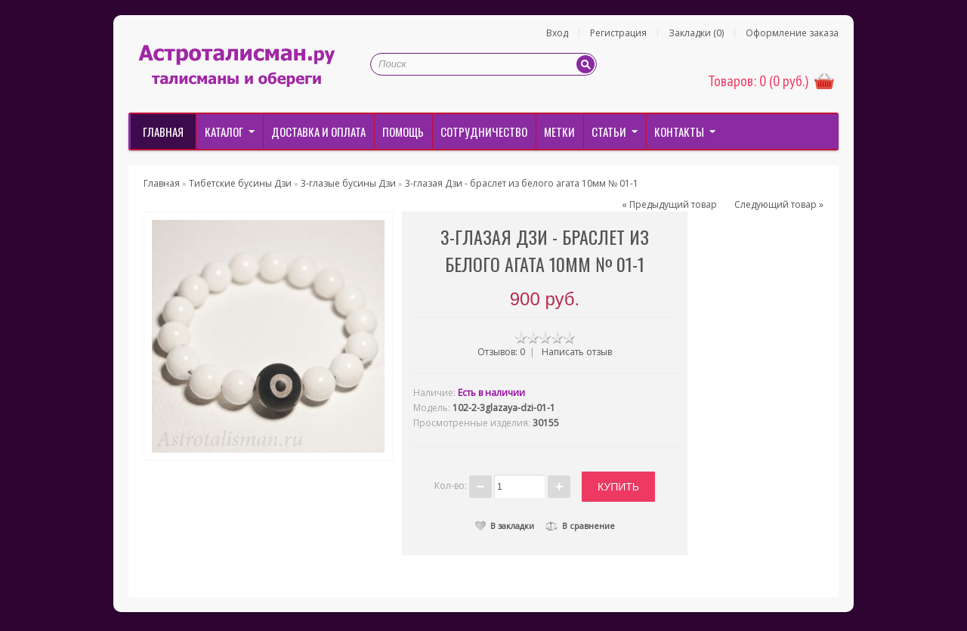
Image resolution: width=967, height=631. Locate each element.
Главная (163, 131)
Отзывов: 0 (501, 351)
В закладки (504, 525)
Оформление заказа (792, 33)
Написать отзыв (577, 351)
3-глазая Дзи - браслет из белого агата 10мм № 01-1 (521, 183)
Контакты (679, 131)
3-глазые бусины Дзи (348, 183)
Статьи (609, 131)
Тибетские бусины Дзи (240, 183)
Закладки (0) (696, 33)
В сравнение (580, 525)
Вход (557, 33)
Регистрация (618, 33)
